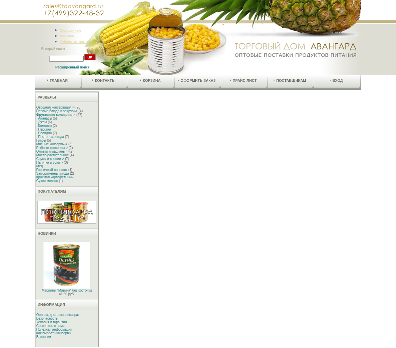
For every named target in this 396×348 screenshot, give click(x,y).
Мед (39, 166)
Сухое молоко (47, 181)
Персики (44, 129)
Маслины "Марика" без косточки (67, 290)
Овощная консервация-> (55, 107)
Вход (336, 80)
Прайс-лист (243, 80)
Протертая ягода (51, 137)
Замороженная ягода (52, 173)
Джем (42, 122)
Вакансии (43, 337)
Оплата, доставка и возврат (58, 315)
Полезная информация (54, 329)
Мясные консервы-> (52, 144)
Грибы (41, 140)
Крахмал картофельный (55, 177)
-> (56, 115)
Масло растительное (52, 155)
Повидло (45, 133)
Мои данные (70, 30)
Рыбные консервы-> (52, 148)
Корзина (67, 36)
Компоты (45, 126)
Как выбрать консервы (53, 333)
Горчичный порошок (52, 170)
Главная (57, 80)
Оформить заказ (74, 42)
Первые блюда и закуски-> (57, 111)
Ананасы (45, 118)
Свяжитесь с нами (50, 326)
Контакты (104, 80)
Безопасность (47, 318)
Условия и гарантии (51, 322)
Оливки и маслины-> (52, 151)
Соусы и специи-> (50, 159)
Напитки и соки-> (49, 162)
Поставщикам (290, 80)
